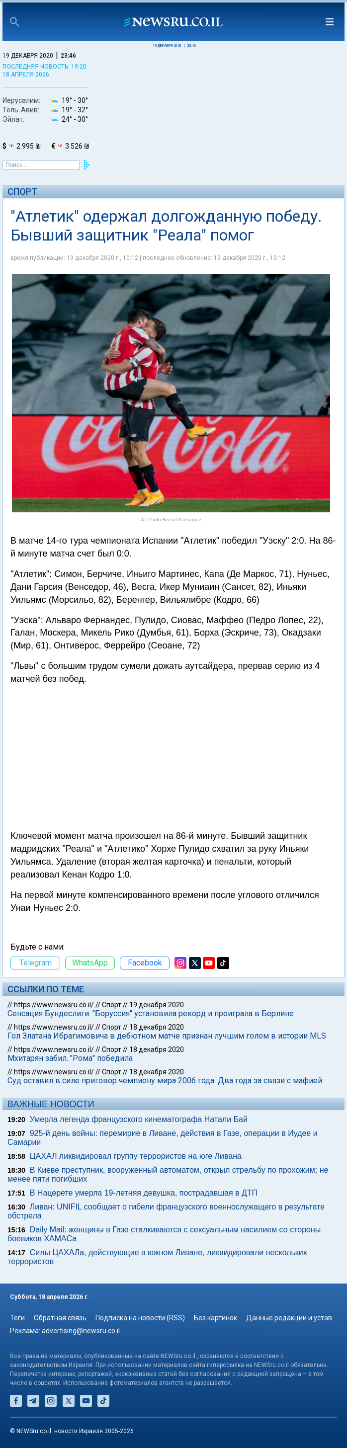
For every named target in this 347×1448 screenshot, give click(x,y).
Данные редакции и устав (289, 1318)
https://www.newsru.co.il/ (54, 1005)
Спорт (22, 191)
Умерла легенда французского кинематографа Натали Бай (139, 1119)
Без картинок (215, 1318)
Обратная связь (60, 1318)
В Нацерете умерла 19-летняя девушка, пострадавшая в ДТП (144, 1193)
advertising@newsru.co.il (81, 1331)
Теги (17, 1318)
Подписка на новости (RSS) (140, 1318)
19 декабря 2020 (156, 1005)
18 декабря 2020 (156, 1027)
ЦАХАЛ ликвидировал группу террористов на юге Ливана (136, 1156)
